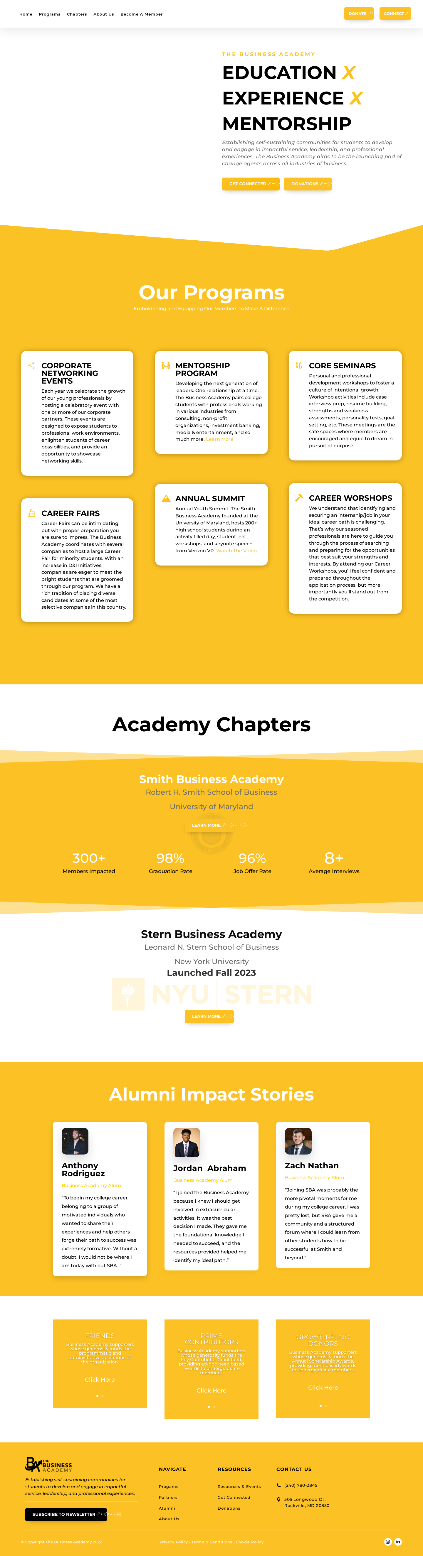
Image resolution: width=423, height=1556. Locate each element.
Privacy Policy (174, 1542)
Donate (357, 13)
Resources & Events (239, 1486)
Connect (394, 13)
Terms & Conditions (212, 1542)
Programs (50, 14)
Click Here (100, 1379)
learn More (206, 825)
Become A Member (141, 14)
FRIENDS (100, 1336)
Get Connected (247, 183)
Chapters (77, 14)
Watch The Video (236, 550)
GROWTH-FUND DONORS (323, 1340)
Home (26, 14)
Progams (169, 1486)
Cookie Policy (250, 1542)
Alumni (167, 1508)
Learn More (220, 439)
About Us (103, 14)
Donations (304, 183)
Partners (168, 1497)
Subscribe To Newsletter (64, 1514)
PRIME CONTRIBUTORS (211, 1339)
